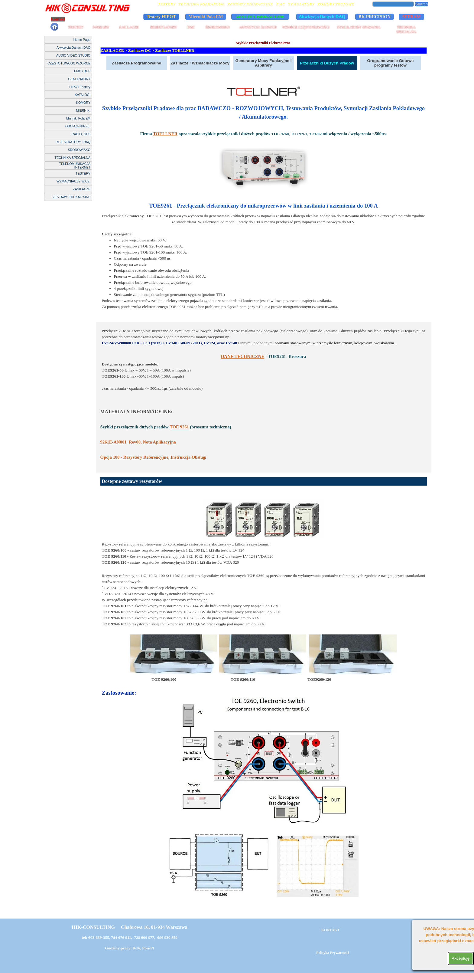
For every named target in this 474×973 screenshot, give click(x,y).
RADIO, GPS (81, 134)
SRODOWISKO (79, 150)
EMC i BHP (82, 71)
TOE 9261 (179, 426)
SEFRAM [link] (411, 16)
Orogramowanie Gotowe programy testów (390, 62)
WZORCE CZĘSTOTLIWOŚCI (305, 27)
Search (421, 4)
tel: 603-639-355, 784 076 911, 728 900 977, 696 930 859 (129, 937)
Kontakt (58, 19)
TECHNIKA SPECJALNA (406, 29)
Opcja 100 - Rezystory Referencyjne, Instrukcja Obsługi (153, 457)
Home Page (81, 39)
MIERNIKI (83, 110)
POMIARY (101, 27)
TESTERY (76, 27)
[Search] (393, 4)
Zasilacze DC (139, 50)
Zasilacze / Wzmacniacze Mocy (199, 63)
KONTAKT (330, 930)
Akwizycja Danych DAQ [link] (322, 16)
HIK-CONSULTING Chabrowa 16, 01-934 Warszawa (129, 927)
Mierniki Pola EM (78, 118)
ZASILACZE (129, 27)
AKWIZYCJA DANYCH (258, 27)
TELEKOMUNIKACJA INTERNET (74, 165)
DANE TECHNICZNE (242, 356)
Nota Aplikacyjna (138, 442)
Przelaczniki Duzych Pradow (327, 63)
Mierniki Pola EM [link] (206, 16)
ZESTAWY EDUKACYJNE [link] (260, 16)
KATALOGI (82, 95)
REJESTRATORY (163, 27)
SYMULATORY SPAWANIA (359, 27)
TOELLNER (165, 133)
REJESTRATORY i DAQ (73, 142)
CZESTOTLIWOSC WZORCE (68, 63)
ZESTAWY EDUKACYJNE (71, 197)
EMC (191, 27)
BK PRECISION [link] (375, 16)
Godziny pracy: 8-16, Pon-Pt (129, 948)
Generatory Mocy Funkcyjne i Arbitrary (263, 62)
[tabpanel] (263, 201)
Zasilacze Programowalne (136, 63)
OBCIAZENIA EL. (77, 126)
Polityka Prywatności (88, 19)
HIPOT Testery (80, 87)
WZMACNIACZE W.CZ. (73, 181)
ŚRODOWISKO (217, 27)
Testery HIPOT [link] (161, 16)
